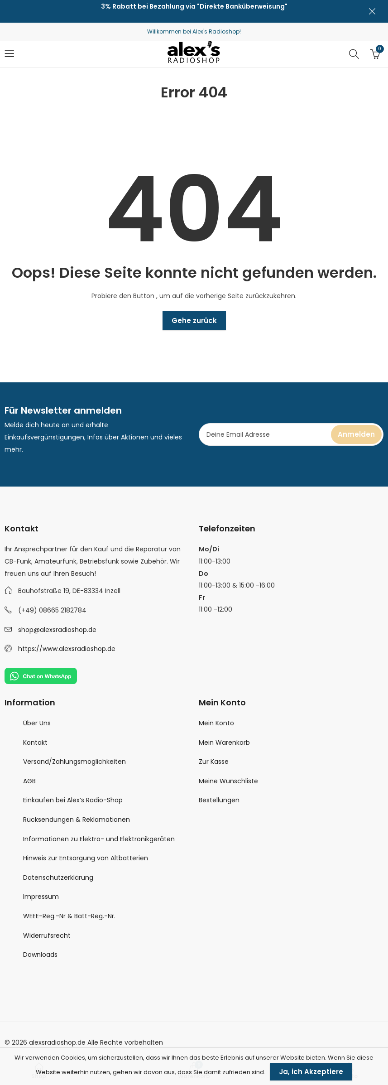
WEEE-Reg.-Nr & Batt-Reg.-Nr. (69, 916)
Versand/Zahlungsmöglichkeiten (74, 761)
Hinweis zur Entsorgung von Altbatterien (85, 858)
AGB (29, 781)
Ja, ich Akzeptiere (311, 1071)
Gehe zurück (194, 320)
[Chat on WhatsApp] (41, 675)
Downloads (40, 954)
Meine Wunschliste (228, 781)
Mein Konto (216, 723)
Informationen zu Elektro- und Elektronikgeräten (99, 839)
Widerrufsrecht (47, 935)
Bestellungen (219, 800)
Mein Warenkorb (224, 742)
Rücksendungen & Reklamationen (76, 819)
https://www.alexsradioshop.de (66, 648)
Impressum (41, 896)
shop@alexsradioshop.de (57, 629)
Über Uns (37, 723)
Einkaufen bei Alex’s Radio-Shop (73, 800)
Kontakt (35, 742)
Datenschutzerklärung (58, 877)
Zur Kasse (214, 761)
